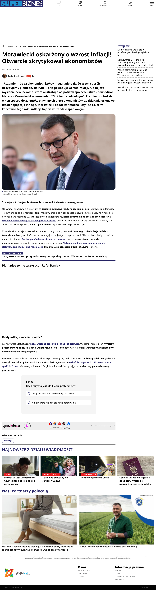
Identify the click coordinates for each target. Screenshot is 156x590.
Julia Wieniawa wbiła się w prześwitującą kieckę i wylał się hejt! (133, 52)
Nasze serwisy (145, 587)
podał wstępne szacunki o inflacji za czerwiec (54, 343)
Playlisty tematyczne (65, 427)
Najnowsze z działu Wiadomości (37, 450)
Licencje (117, 573)
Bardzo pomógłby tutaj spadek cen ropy (43, 239)
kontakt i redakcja (84, 570)
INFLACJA (8, 440)
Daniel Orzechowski (16, 76)
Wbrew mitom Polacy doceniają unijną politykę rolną (108, 546)
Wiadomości (12, 46)
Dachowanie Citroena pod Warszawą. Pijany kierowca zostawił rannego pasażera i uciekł (135, 62)
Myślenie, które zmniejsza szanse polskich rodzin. (29, 220)
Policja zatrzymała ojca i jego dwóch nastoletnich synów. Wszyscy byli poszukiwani (132, 72)
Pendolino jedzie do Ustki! (97, 477)
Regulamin (118, 570)
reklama (81, 576)
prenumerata (82, 573)
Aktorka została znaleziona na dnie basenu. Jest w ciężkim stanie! (135, 88)
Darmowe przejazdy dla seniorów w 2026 (58, 479)
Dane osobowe (120, 579)
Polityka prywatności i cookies (125, 576)
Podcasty (54, 427)
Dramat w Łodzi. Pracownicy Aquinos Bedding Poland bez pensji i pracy (20, 480)
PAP (34, 76)
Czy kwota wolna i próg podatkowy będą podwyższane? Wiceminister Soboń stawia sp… (57, 256)
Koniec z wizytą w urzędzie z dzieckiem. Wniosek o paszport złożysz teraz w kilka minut (135, 481)
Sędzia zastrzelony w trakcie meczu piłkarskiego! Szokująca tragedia (135, 81)
